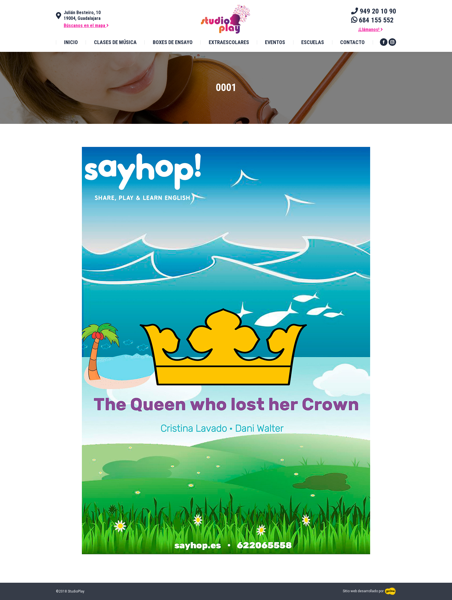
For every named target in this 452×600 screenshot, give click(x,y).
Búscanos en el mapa (86, 25)
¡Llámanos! (370, 29)
